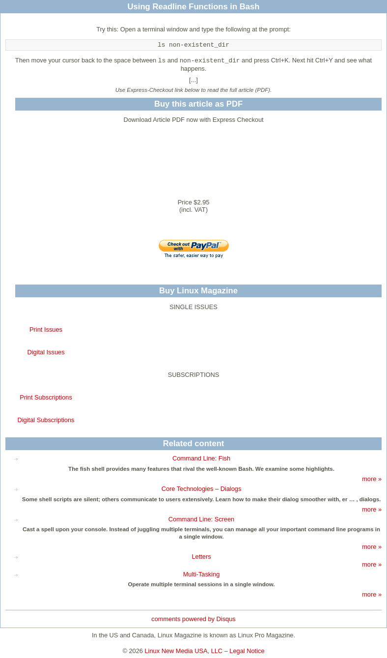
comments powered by (193, 619)
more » (372, 479)
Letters (201, 556)
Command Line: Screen (201, 519)
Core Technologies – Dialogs (202, 488)
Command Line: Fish (201, 458)
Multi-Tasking (201, 574)
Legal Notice (246, 651)
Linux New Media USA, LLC (184, 651)
